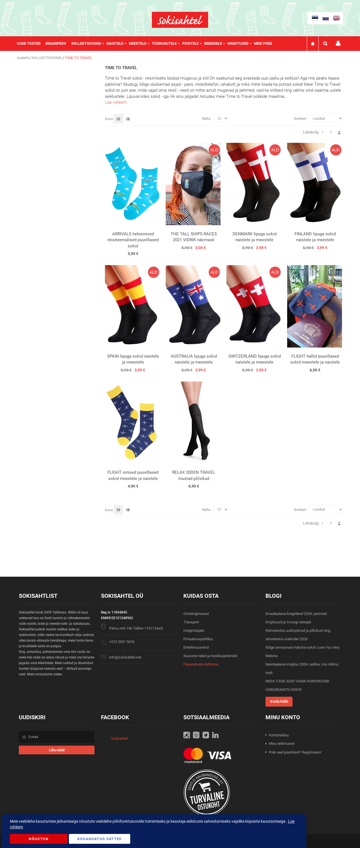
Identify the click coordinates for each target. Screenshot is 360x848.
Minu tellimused (281, 743)
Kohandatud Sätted (99, 839)
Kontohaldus (279, 735)
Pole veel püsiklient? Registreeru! (295, 752)
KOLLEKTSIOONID (47, 58)
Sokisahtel (119, 738)
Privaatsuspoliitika (198, 639)
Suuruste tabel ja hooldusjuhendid (210, 656)
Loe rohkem (116, 102)
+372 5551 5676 (121, 642)
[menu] (147, 43)
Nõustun (38, 839)
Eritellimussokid (196, 647)
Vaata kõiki (279, 701)
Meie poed (263, 43)
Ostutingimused (196, 614)
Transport (191, 622)
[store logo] (180, 20)
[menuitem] (31, 43)
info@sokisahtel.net (125, 657)
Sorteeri (300, 118)
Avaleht (23, 58)
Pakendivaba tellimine (200, 664)
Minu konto (338, 43)
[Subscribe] (56, 750)
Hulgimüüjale (193, 630)
